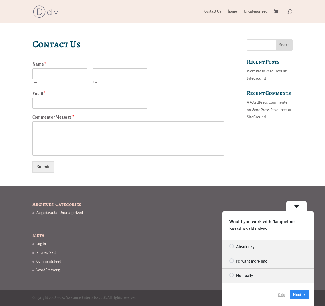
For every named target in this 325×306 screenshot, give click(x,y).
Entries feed (46, 253)
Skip (281, 294)
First (35, 82)
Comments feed (48, 262)
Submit (43, 167)
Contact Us (212, 11)
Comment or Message (53, 117)
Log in (41, 244)
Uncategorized (255, 11)
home (232, 11)
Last (96, 82)
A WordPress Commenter (268, 102)
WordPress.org (48, 270)
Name (39, 64)
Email (38, 93)
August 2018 (45, 213)
